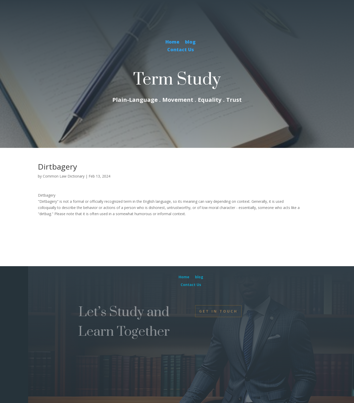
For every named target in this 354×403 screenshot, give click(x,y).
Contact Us (180, 50)
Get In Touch (218, 311)
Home (172, 42)
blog (190, 42)
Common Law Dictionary (64, 176)
